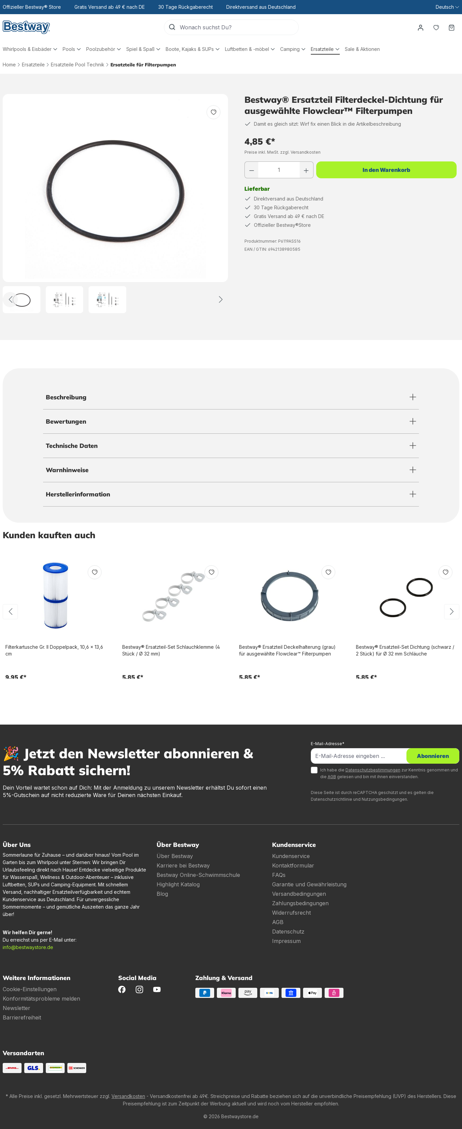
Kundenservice (291, 856)
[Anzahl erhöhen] (306, 169)
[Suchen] (172, 27)
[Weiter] (220, 299)
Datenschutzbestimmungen (372, 769)
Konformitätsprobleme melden (41, 998)
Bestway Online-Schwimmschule (198, 875)
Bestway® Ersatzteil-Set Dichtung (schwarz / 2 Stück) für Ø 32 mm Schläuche (405, 650)
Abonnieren (433, 756)
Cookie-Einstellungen (30, 989)
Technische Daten (72, 446)
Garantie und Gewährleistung (309, 884)
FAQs (279, 875)
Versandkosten (128, 1096)
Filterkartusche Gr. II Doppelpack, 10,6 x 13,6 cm (54, 650)
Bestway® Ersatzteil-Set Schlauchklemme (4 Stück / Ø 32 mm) (171, 650)
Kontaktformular (293, 865)
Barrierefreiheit (22, 1017)
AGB (332, 776)
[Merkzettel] (436, 27)
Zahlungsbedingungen (300, 903)
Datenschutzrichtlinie (331, 799)
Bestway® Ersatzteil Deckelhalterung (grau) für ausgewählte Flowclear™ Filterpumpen (287, 650)
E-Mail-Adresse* (327, 743)
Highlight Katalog (178, 884)
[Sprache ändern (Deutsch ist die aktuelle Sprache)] (447, 7)
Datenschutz (288, 931)
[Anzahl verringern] (251, 169)
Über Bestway (175, 856)
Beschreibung (66, 397)
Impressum (286, 941)
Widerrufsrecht (291, 912)
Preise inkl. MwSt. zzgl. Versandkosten (282, 152)
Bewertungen (66, 421)
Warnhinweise (67, 470)
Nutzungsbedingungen (384, 799)
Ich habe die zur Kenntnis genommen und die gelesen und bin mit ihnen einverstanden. (389, 773)
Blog (162, 893)
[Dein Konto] (420, 27)
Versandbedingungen (299, 893)
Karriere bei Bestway (183, 865)
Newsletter (16, 1008)
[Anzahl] (279, 169)
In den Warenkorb (386, 169)
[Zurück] (10, 299)
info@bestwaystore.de (28, 947)
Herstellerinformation (78, 494)
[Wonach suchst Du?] (239, 27)
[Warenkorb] (451, 27)
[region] (115, 203)
